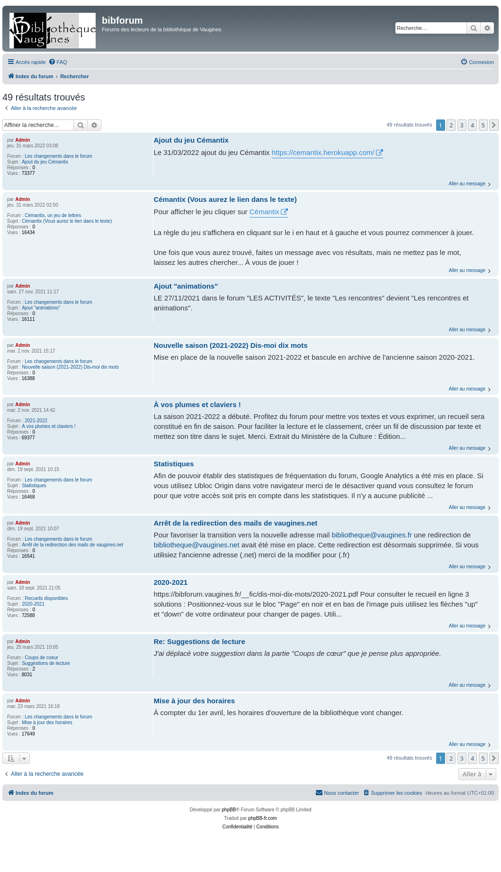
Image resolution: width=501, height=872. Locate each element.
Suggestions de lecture (46, 663)
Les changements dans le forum (58, 156)
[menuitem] (57, 62)
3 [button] (462, 125)
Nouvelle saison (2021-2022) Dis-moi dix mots (70, 367)
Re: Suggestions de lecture (199, 641)
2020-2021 (33, 604)
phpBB (229, 809)
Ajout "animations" (41, 307)
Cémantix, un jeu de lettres (53, 215)
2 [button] (451, 125)
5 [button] (483, 125)
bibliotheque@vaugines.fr (371, 535)
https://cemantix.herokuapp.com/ (323, 152)
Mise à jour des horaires (47, 722)
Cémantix (264, 212)
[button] (494, 125)
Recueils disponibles (46, 598)
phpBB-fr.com (262, 818)
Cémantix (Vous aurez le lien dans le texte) (67, 221)
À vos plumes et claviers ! (48, 426)
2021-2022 (36, 420)
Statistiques (34, 485)
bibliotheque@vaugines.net (196, 545)
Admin (22, 140)
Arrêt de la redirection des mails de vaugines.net (72, 544)
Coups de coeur (41, 657)
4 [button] (472, 125)
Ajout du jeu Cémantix (45, 161)
